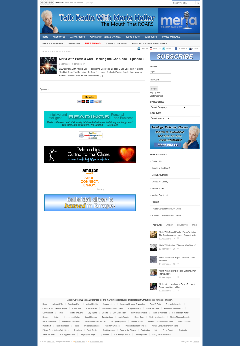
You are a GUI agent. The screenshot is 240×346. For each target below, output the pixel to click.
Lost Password (156, 96)
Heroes (45, 317)
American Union (74, 304)
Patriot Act (46, 326)
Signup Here (155, 92)
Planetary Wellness (112, 326)
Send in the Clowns (128, 330)
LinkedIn (144, 49)
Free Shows (92, 43)
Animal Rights (77, 37)
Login (152, 71)
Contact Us (74, 43)
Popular (157, 225)
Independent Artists (72, 317)
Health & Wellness (159, 313)
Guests (105, 313)
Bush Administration (174, 304)
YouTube (157, 49)
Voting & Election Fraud (161, 334)
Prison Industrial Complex (136, 326)
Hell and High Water (180, 313)
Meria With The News (71, 321)
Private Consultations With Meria (149, 43)
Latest (169, 225)
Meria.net (50, 341)
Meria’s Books (158, 188)
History (56, 317)
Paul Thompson (62, 326)
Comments (182, 225)
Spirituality (183, 330)
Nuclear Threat (137, 321)
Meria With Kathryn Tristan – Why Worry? (177, 245)
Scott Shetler (92, 330)
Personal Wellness (92, 326)
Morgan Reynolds (119, 321)
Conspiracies (91, 308)
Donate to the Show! (116, 43)
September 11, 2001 (149, 330)
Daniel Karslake (171, 37)
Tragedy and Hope (87, 334)
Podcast (155, 202)
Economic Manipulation (173, 308)
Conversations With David (112, 308)
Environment (47, 313)
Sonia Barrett (168, 330)
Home (45, 37)
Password (154, 80)
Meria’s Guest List (160, 195)
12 (174, 264)
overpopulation (184, 321)
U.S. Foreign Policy (122, 334)
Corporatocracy (134, 308)
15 (174, 239)
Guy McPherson (119, 313)
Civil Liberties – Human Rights (54, 308)
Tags (194, 225)
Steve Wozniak (48, 334)
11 (174, 277)
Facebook (182, 49)
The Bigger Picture (67, 334)
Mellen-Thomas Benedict (180, 317)
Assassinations (109, 304)
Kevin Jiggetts (123, 317)
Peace (76, 326)
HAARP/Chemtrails (139, 313)
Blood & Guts (133, 37)
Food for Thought (75, 313)
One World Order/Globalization (160, 321)
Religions (78, 330)
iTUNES (195, 49)
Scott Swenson (109, 330)
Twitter (169, 49)
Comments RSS (96, 341)
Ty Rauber (104, 334)
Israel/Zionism (91, 317)
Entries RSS (80, 341)
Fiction (60, 313)
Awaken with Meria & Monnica (105, 37)
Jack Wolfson (107, 317)
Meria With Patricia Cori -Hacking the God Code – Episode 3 (101, 59)
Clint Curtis (151, 37)
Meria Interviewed (49, 321)
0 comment (77, 64)
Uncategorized (141, 334)
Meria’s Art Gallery (160, 182)
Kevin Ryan (139, 317)
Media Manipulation (157, 317)
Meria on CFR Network (74, 3)
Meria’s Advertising (52, 43)
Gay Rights (92, 313)
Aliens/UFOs (59, 37)
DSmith (196, 341)
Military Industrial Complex (95, 321)
